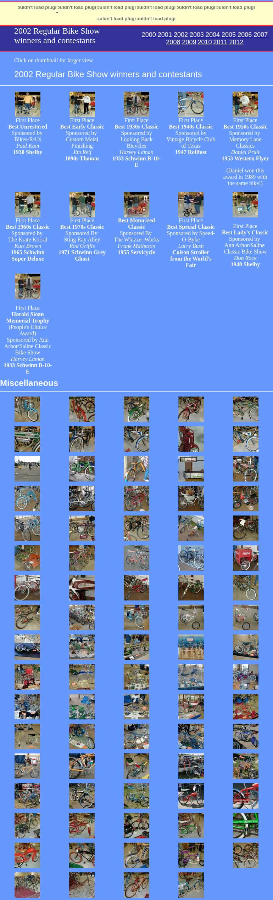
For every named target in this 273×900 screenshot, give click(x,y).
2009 (189, 42)
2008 (173, 42)
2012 (236, 42)
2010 (204, 42)
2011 (220, 42)
